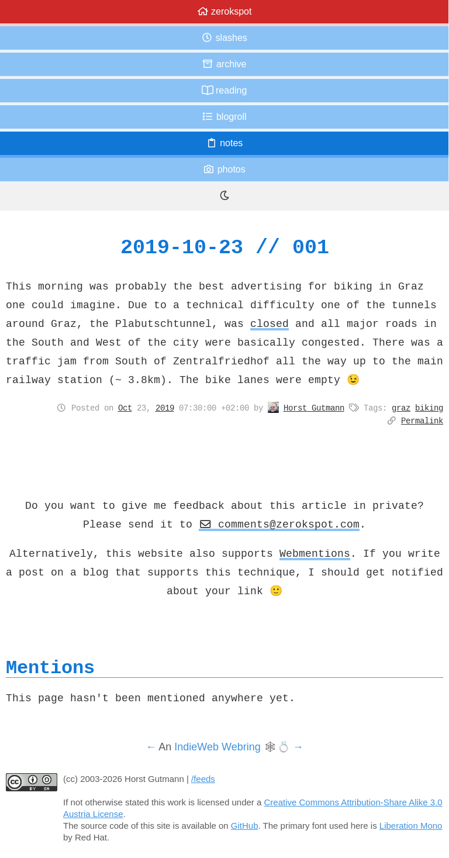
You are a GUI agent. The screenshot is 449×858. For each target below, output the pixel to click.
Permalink (422, 420)
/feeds (203, 779)
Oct (125, 407)
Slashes (224, 38)
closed (269, 323)
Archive (224, 64)
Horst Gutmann (314, 407)
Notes (224, 143)
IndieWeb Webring (217, 747)
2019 (165, 407)
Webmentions (314, 553)
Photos (224, 169)
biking (429, 407)
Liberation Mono (411, 826)
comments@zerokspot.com (279, 524)
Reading (224, 90)
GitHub (244, 826)
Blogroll (224, 117)
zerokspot (224, 11)
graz (401, 407)
